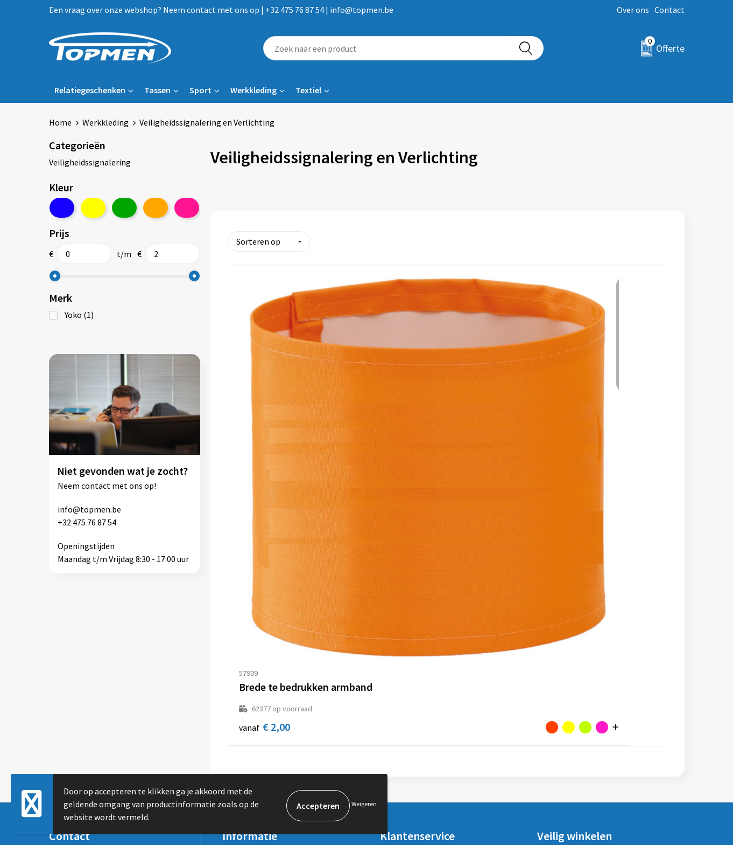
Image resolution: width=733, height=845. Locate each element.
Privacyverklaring (569, 686)
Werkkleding (253, 90)
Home (60, 122)
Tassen (157, 90)
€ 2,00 (254, 475)
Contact (669, 9)
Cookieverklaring (568, 670)
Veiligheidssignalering (90, 162)
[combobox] (386, 48)
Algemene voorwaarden (580, 653)
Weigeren (364, 804)
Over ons (633, 9)
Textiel (308, 90)
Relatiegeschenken (89, 90)
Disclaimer (556, 703)
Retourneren (403, 670)
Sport (200, 90)
